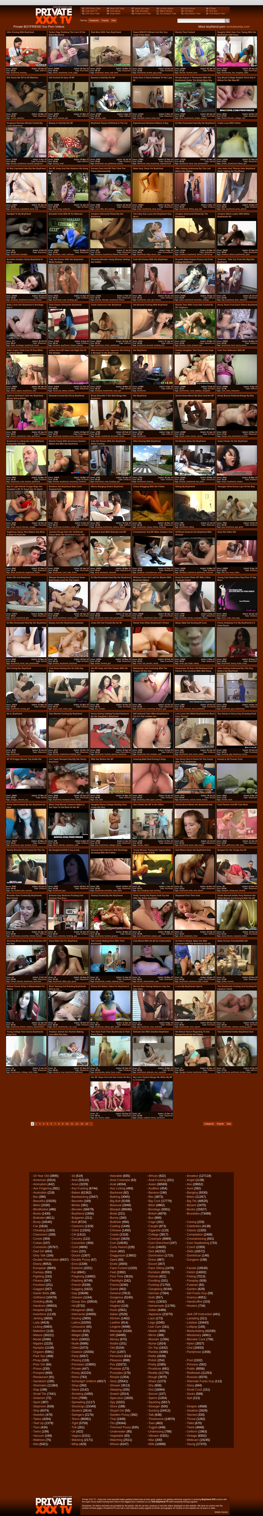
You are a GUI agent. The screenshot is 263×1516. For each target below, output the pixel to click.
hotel (239, 663)
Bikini (36, 1205)
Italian (114, 1314)
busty (121, 436)
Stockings (78, 1406)
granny (115, 754)
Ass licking (117, 1188)
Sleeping (116, 1389)
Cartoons (78, 1226)
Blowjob (115, 1209)
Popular (105, 20)
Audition (153, 1188)
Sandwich (39, 1381)
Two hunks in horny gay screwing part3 (236, 714)
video (236, 572)
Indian (152, 1310)
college (238, 118)
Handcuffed (194, 1301)
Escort (152, 1264)
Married (77, 1331)
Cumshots (40, 1247)
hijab (190, 663)
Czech (191, 1247)
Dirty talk (39, 1255)
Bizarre (191, 1205)
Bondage (154, 1209)
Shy (151, 1385)
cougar (32, 527)
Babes (76, 1192)
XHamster (126, 71)
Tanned (192, 1414)
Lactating (193, 1318)
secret (199, 436)
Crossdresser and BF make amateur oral (153, 532)
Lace (151, 1318)
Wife (151, 1444)
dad (54, 209)
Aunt (190, 1188)
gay (238, 618)
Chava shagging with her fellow (149, 486)
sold (104, 118)
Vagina (76, 1435)
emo (233, 618)
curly (189, 345)
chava (149, 527)
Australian (40, 1192)
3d (73, 1175)
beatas (56, 663)
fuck (233, 345)
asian (224, 482)
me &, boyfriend (14, 714)
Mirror (152, 1335)
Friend (114, 1284)
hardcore (122, 754)
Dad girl (38, 1251)
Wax (151, 1440)
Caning (191, 1222)
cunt (64, 572)
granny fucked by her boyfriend (107, 895)
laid (160, 618)
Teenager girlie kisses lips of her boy (236, 486)
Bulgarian (78, 1217)
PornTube (84, 71)
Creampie (155, 1238)
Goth (151, 1297)
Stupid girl (117, 1410)
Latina (76, 1322)
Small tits (39, 1393)
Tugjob (152, 1427)
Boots (37, 1213)
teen (116, 73)
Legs (151, 1322)
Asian (152, 1184)
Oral (190, 1347)
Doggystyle (117, 1255)
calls (29, 436)
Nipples (38, 1343)
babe (139, 209)
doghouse (29, 572)
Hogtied (115, 1305)
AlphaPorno (210, 252)
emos (65, 709)
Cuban (37, 1243)
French (76, 1284)
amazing (141, 800)
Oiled (75, 1347)
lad (200, 209)
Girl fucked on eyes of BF (61, 77)
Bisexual (115, 1205)
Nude (75, 1343)
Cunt (75, 1247)
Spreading (78, 1402)
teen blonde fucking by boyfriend (65, 714)
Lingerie (115, 1326)
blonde (182, 73)
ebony (118, 845)
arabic (224, 163)
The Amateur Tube (168, 13)
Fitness (38, 1280)
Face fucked (118, 1268)
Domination (156, 1255)
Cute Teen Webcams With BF (231, 350)
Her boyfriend (139, 350)
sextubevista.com (238, 26)
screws (230, 981)
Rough (152, 1377)
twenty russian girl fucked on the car (26, 850)
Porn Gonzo (190, 8)
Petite (152, 1356)
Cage (152, 1222)
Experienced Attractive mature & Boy (150, 123)
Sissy (190, 1385)
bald (55, 618)
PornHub (169, 71)
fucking (70, 300)
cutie (63, 254)
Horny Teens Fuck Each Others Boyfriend (237, 305)
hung (59, 209)
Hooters (192, 1305)
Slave (75, 1389)
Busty (37, 1222)
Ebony (37, 1264)
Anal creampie (120, 1180)
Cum (113, 1243)
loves (153, 254)
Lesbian (192, 1322)
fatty (148, 254)
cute (64, 300)
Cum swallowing (198, 1243)
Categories (94, 20)
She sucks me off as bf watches (22, 77)
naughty (239, 73)
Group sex (79, 1301)
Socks (191, 1393)
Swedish (39, 1414)
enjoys (204, 118)
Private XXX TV (89, 1499)
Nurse (152, 1343)
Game (114, 1289)
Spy (112, 1402)
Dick (151, 1251)
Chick (75, 1230)
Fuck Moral (115, 11)
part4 (249, 1027)
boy (148, 163)
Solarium (39, 1398)
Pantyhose (194, 1352)
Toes (151, 1423)
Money (114, 1339)
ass (138, 890)
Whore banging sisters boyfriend (107, 486)
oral (159, 572)
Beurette (77, 1201)
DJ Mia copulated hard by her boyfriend (26, 168)
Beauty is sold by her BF (103, 77)
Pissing (76, 1360)
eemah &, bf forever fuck (229, 759)
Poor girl (39, 1364)
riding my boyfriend (185, 486)
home (39, 300)
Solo (75, 1398)
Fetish (191, 1272)
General (115, 1293)
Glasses (77, 1297)
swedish (162, 1072)
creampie (198, 618)
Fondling (154, 1280)
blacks (140, 618)
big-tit (18, 527)
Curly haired (118, 1247)
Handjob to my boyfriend (19, 214)
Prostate (115, 1368)
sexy (154, 209)
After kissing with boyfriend (20, 32)
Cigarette (154, 1230)
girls (248, 254)
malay (196, 663)
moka (224, 981)
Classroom (40, 1234)
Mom (75, 1339)
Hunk (113, 1310)
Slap (36, 1389)
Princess (192, 1364)
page (75, 73)
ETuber (212, 8)
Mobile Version (221, 1512)
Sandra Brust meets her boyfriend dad (193, 804)
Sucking (153, 1410)
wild (101, 800)
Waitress (39, 1440)
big (223, 300)
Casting (115, 1226)
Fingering (78, 1276)
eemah (224, 800)
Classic (192, 1230)
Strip (36, 1410)
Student (77, 1410)
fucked (189, 73)
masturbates (39, 1027)
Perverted (116, 1356)
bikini (55, 845)
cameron (69, 845)
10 (67, 1124)
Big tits (192, 1201)
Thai (113, 1419)
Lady (36, 1322)
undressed (240, 709)
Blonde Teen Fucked (185, 32)
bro (96, 709)
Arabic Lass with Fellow (229, 123)
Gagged (38, 1289)
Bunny (114, 1217)
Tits (112, 1423)
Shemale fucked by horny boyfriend (66, 396)
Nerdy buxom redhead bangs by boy (235, 396)
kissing (23, 73)
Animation (40, 1184)
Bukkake (39, 1217)
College (153, 1234)
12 (77, 1124)
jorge (159, 73)
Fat (74, 1272)
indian (244, 936)
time (196, 936)
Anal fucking (157, 1180)
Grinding (39, 1301)
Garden (192, 1289)
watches (20, 118)
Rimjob (114, 1377)
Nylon (191, 1343)
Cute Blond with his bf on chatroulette (152, 941)
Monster (153, 1339)
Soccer (153, 1393)
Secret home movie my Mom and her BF (194, 396)
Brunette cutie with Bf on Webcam (65, 214)
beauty (98, 118)
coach (69, 618)
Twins (37, 1431)
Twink (191, 1427)
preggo (14, 800)
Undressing (156, 1431)
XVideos (211, 71)
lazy (158, 118)
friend (32, 936)
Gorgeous (116, 1297)
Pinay (37, 1360)
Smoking (77, 1393)
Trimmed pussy (120, 1427)
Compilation (195, 1234)
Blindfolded (40, 1209)
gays (152, 800)
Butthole (115, 1222)
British (152, 1213)
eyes (55, 118)
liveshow (73, 663)
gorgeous (38, 163)
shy (243, 118)
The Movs (189, 11)
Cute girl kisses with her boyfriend (150, 259)
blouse (230, 936)
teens (244, 345)
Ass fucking (80, 1188)
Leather (115, 1322)
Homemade (156, 1305)
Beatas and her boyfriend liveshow (66, 623)
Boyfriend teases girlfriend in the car (109, 123)
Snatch (114, 1393)
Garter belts (41, 1293)
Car (35, 1226)
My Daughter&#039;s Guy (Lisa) (64, 850)
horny (238, 345)
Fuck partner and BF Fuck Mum (232, 804)
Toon (36, 1427)
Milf (112, 1335)
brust (191, 845)
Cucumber (79, 1243)
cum (34, 391)
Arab (113, 1184)
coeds (108, 981)
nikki (246, 73)
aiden (13, 391)
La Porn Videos (166, 8)
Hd (73, 1305)
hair (200, 345)
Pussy (76, 1372)
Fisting (191, 1276)
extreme (61, 936)
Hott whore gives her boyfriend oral (193, 850)
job (59, 391)
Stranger (154, 1406)
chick (106, 345)
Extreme (77, 1268)
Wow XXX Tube (117, 8)
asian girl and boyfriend (19, 577)
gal (236, 527)
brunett (150, 345)
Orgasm (38, 1352)
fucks (74, 572)
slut (159, 254)
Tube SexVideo (141, 11)
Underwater (118, 1431)
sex (96, 800)
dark (120, 890)
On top (153, 1347)
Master (153, 1331)
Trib (74, 1427)
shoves (21, 800)
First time (116, 1276)
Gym (113, 1301)
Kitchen (115, 1318)
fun (233, 73)
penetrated (202, 163)
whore (122, 527)
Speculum (116, 1398)
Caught (153, 1226)
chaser (73, 345)
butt (151, 890)
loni (190, 754)
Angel (191, 1180)
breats (149, 73)
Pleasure (116, 1360)
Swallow (192, 1410)
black (55, 73)
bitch (55, 1027)
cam (22, 845)
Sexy (113, 1381)
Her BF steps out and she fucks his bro (110, 1077)
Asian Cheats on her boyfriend (232, 441)
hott (190, 890)
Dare (75, 1251)
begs (13, 527)
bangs (97, 436)
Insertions (39, 1314)
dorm (108, 1072)
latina (64, 391)
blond (224, 118)
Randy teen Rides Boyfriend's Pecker (151, 623)
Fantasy (38, 1272)
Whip (75, 1444)
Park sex (39, 1356)
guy (154, 73)
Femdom (154, 1272)
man (152, 1027)
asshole (187, 709)
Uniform (192, 1431)
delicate (150, 1072)
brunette (56, 254)
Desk (113, 1251)
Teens (76, 1419)
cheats (240, 482)
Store (113, 1406)
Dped (113, 1259)
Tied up (38, 1423)
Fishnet (153, 1276)
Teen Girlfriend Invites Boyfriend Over (235, 1032)
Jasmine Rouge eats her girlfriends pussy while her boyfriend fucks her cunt (67, 535)
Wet (36, 1444)
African (153, 1175)
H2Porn (43, 71)
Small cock (194, 1389)
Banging (192, 1192)
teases (120, 163)
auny (224, 936)
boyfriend (15, 73)
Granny (192, 1297)
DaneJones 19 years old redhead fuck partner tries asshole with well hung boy (194, 671)
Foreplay (193, 1280)
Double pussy (81, 1259)
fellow (240, 163)
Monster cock (196, 1339)
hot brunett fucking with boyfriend (150, 305)
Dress (152, 1259)
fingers (159, 709)
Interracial (78, 1314)
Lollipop (192, 1326)
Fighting (38, 1276)
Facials (191, 1268)
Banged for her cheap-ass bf (231, 850)
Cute (151, 1247)
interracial (123, 254)
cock (70, 73)
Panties (153, 1352)
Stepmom (39, 1406)
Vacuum (38, 1435)
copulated (24, 209)
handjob (140, 118)
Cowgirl (115, 1238)
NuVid (212, 161)
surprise (209, 572)
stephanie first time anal (187, 895)
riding (191, 527)
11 (72, 1124)
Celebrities (194, 1226)
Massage (116, 1331)
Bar (35, 1196)
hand (55, 391)
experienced (165, 163)
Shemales (40, 1385)
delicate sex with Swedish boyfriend (151, 1032)
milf (159, 754)
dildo (64, 981)
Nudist (114, 1343)
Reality (153, 1372)
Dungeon (193, 1259)
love (75, 618)
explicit (147, 1118)
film (102, 209)
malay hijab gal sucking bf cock (191, 623)
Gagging (77, 1289)
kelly (153, 118)
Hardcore (39, 1305)
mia (195, 163)
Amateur (192, 1175)
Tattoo (37, 1419)
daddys (198, 391)
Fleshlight (116, 1280)
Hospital (38, 1310)
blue (181, 118)
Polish (152, 1360)
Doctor (76, 1255)
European (39, 1268)
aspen (19, 391)
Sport (36, 1402)
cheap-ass (233, 890)
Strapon (192, 1406)
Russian (192, 1377)
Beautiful (39, 1201)
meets (201, 845)
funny (233, 663)
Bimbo (76, 1205)
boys (224, 618)
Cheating (39, 1230)
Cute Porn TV (91, 11)
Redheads (194, 1372)
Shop (75, 1385)
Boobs (191, 1209)
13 (82, 1124)
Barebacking (80, 1196)
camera (235, 1027)
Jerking (38, 1318)
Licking (38, 1326)
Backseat (116, 1192)
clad (76, 845)
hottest (29, 1027)
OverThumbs (209, 979)
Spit (189, 1398)
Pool (190, 1360)
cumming (151, 709)
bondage (20, 345)
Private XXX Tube (143, 13)
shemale (79, 436)
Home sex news (142, 8)
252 (223, 572)
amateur (98, 254)
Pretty (152, 1364)
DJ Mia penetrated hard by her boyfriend (195, 123)
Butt (74, 1222)
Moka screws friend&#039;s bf (232, 941)
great (74, 981)
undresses (114, 345)
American (39, 1180)
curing (23, 709)
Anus (75, 1184)
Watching (116, 1440)
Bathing (115, 1196)
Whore (114, 1444)
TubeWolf (126, 979)
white (201, 754)
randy (155, 663)
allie (223, 209)
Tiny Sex (213, 11)
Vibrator (153, 1435)
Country (77, 1238)
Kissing (76, 1318)
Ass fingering (42, 1188)
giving (80, 345)
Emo (75, 1264)
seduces (66, 209)
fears (155, 618)
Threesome (156, 1419)
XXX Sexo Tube (92, 13)
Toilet (190, 1423)
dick (237, 300)
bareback (104, 572)
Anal (75, 1180)
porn (121, 981)
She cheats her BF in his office (148, 804)
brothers (66, 527)
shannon (243, 300)
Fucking (153, 1284)
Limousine (78, 1326)
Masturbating (195, 1331)
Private (76, 1368)
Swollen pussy (120, 1414)
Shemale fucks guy (200, 1381)
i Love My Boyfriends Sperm (188, 986)
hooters (82, 482)
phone (243, 209)
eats (69, 572)
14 (87, 1124)
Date (114, 20)
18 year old (41, 1175)
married (158, 1027)
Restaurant (40, 1377)
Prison (37, 1368)
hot (163, 345)
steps (107, 1118)
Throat (191, 1419)
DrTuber (42, 207)
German (153, 1293)
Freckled (39, 1284)
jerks (238, 209)
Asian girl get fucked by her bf (106, 623)
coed (97, 209)
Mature (38, 1335)
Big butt (115, 1201)
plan (199, 981)
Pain (113, 1352)
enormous (73, 482)
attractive (141, 163)
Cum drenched (158, 1243)
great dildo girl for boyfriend (63, 941)
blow (13, 572)
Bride (113, 1213)
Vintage (192, 1435)
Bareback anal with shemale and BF (108, 532)
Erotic (114, 1264)
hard (191, 163)
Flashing (77, 1280)
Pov (112, 1364)
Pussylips (116, 1372)
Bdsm (191, 1196)
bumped (66, 800)
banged (225, 890)
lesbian (154, 754)
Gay (74, 1293)
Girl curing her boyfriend (19, 668)
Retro (75, 1377)
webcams (235, 391)
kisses (158, 300)
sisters (116, 527)
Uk (73, 1431)
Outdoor (77, 1352)
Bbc (151, 1196)
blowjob (56, 345)
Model (37, 1339)
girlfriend (112, 163)
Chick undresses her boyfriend (106, 305)
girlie (241, 527)
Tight (75, 1423)
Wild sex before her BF (102, 759)
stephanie (188, 936)
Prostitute (154, 1368)
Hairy (151, 1301)
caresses (37, 981)
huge (35, 1072)
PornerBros (41, 161)
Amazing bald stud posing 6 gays (149, 759)
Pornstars (78, 1364)
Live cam (154, 1326)
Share (152, 1381)
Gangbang (155, 1289)
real (111, 73)
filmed (115, 254)
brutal (205, 1072)
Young (191, 1444)
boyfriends (226, 73)
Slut (151, 1389)
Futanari (192, 1284)
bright (197, 118)
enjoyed (237, 936)
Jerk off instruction (199, 1314)
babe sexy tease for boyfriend (148, 168)
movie (193, 436)
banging (98, 527)
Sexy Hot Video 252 (226, 532)
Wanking (77, 1440)
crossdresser (151, 572)
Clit (74, 1234)
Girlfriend (39, 1297)
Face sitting (156, 1268)
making (115, 981)
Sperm (152, 1398)
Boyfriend (78, 1213)
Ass (189, 1184)
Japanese (155, 1314)
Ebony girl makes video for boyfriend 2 (110, 986)
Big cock (154, 1201)
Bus (151, 1217)
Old (112, 1347)
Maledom (39, 1331)
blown (13, 436)
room (244, 663)
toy (26, 800)
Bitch (151, 1205)
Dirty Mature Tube (192, 13)
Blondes (77, 1209)
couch (192, 800)
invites (243, 1072)
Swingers (78, 1414)
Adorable (116, 1175)
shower (71, 391)
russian (28, 890)
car (105, 163)
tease (159, 209)
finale (205, 618)
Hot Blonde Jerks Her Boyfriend (190, 441)
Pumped (38, 1372)
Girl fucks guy (197, 1293)
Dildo (190, 1251)
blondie (105, 300)
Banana (153, 1192)
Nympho (38, 1347)
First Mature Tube (217, 13)
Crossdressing (196, 1238)
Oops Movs (115, 13)
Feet (113, 1272)
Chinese (115, 1230)
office (146, 845)
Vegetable (116, 1435)
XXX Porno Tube (92, 8)
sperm (197, 1027)
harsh (147, 118)
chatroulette (148, 981)
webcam (70, 254)
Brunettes (193, 1213)
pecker (149, 663)
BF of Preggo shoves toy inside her (24, 759)
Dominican (194, 1255)
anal (97, 572)
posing (159, 800)
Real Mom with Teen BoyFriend (106, 32)
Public (191, 1368)
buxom (245, 436)
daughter (207, 391)
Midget (76, 1335)
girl (66, 118)
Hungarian (79, 1310)
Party (75, 1356)
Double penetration (46, 1259)
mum (242, 845)
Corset (37, 1238)
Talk (151, 1414)
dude (37, 572)
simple (205, 981)
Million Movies (166, 11)
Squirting (154, 1402)
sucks (13, 118)
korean (112, 209)
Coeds (114, 1234)
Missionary (194, 1335)
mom (106, 73)
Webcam (193, 1440)
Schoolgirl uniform (84, 1381)
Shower (115, 1385)
